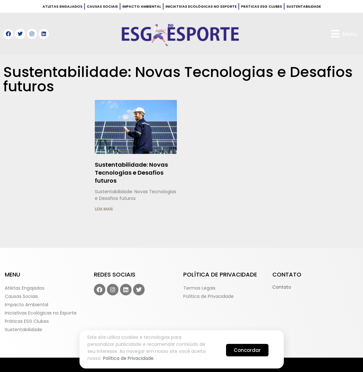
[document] (181, 186)
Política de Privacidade (128, 358)
